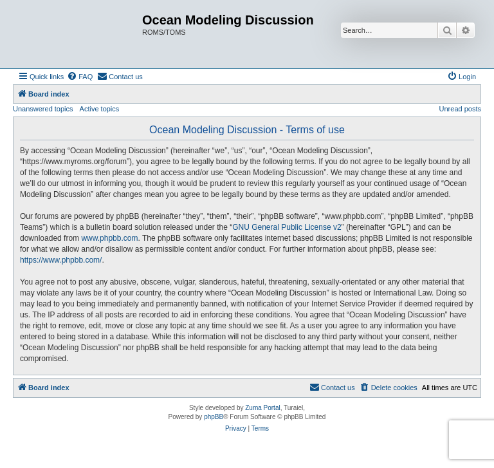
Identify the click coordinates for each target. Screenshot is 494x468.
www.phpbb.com (109, 238)
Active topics (100, 109)
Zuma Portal (262, 407)
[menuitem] (80, 76)
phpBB (213, 416)
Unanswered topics (43, 109)
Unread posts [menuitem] (460, 109)
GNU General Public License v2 (286, 227)
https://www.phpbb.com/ (61, 260)
